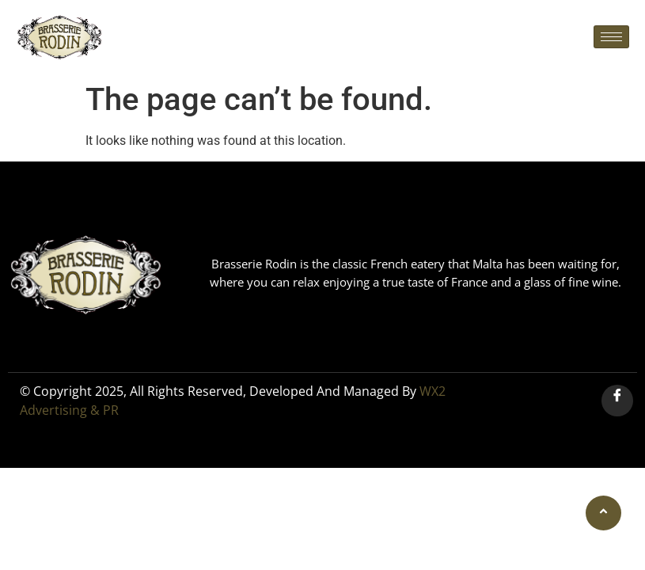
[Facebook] (617, 400)
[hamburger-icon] (611, 36)
